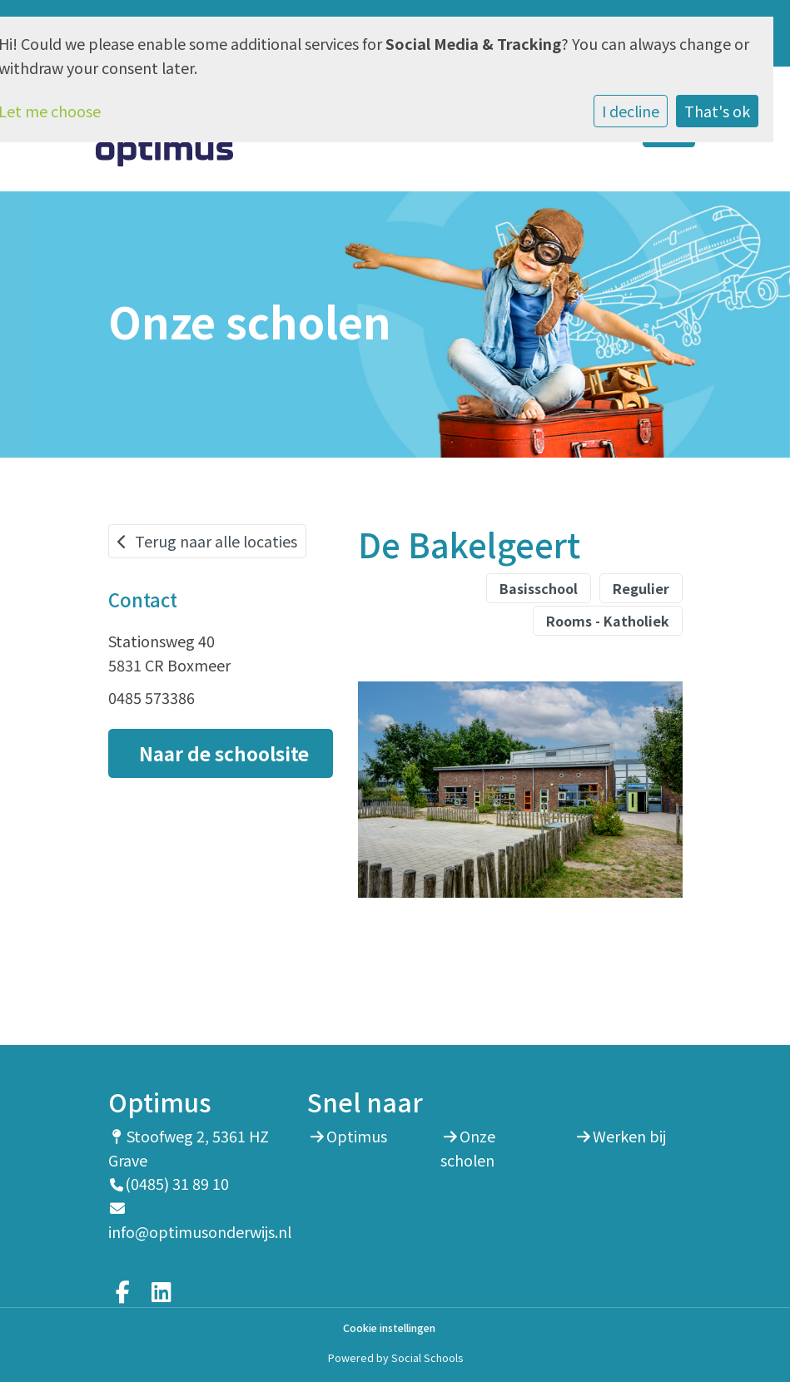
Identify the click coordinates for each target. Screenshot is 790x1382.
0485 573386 (151, 697)
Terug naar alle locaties (207, 541)
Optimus (356, 1136)
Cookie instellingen (389, 1328)
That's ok (717, 110)
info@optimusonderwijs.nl (199, 1231)
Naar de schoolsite (224, 753)
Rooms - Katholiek (607, 621)
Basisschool (538, 588)
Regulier (641, 588)
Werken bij (629, 1136)
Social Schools (427, 1357)
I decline (630, 110)
